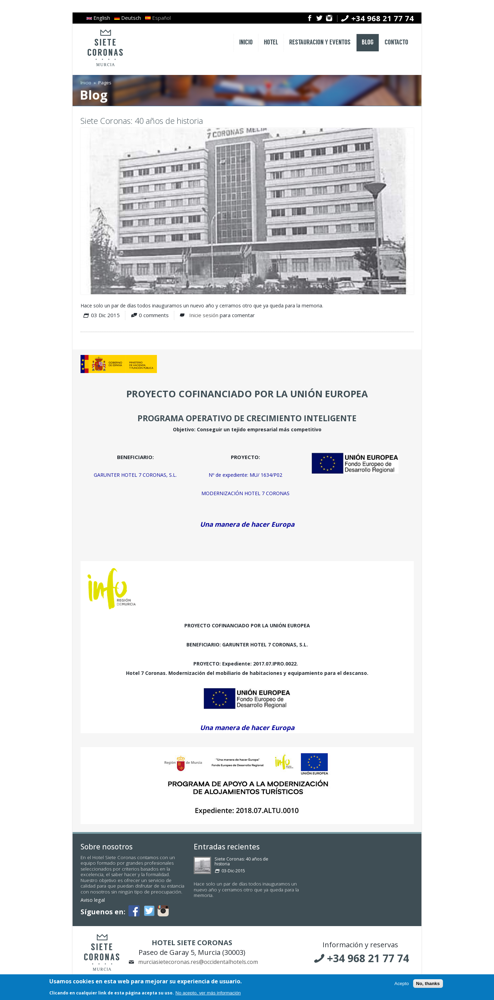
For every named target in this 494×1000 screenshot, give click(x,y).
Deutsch (127, 17)
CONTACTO (396, 42)
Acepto (401, 984)
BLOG (368, 42)
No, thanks (428, 984)
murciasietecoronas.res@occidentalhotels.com (198, 962)
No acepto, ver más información (208, 993)
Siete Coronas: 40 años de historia (142, 120)
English (98, 17)
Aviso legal (93, 900)
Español (158, 17)
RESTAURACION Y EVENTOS (320, 42)
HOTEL (271, 42)
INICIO (246, 42)
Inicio (86, 82)
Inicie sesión (203, 315)
